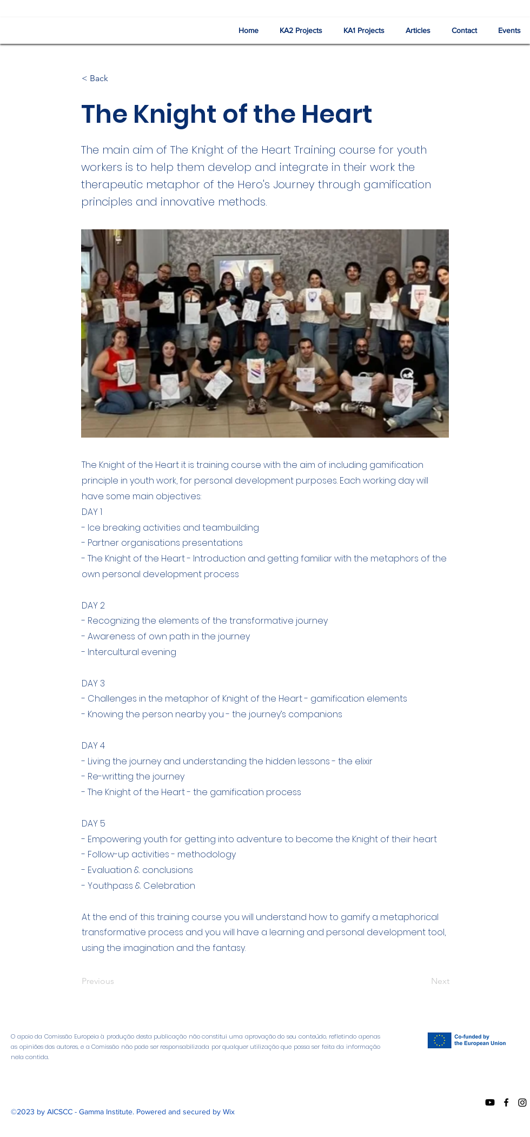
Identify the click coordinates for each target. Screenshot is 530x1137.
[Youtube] (490, 1102)
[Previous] (117, 981)
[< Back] (117, 78)
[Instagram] (522, 1102)
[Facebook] (506, 1102)
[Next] (422, 981)
